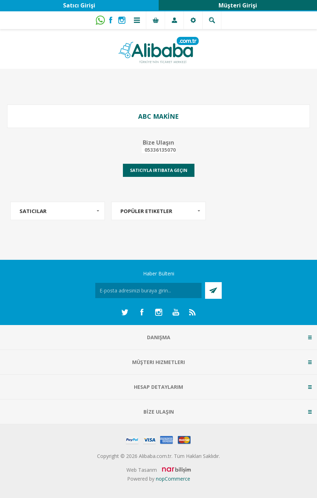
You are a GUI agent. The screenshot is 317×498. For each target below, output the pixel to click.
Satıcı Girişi (79, 5)
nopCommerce (173, 478)
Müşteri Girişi (238, 5)
